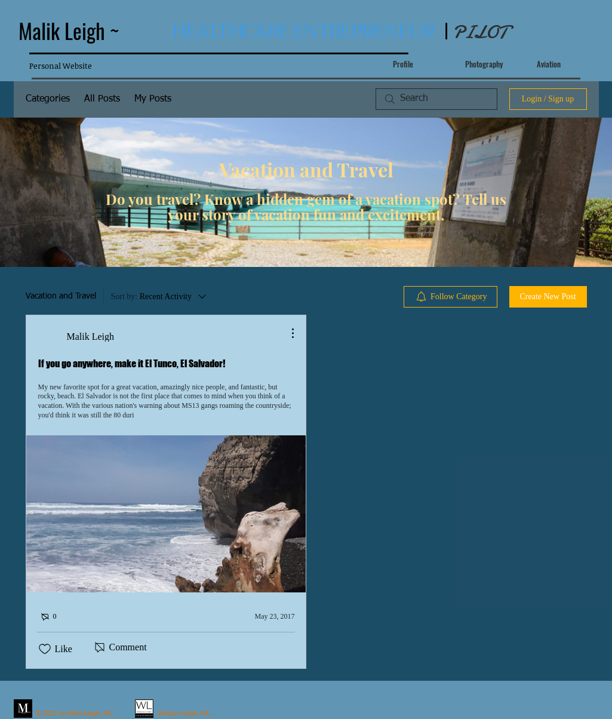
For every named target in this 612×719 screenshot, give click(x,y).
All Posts (102, 99)
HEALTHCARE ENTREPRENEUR (303, 31)
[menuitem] (450, 297)
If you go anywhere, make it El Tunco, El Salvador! (131, 363)
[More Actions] (286, 333)
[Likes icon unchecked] (45, 649)
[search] (436, 99)
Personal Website (60, 65)
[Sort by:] (159, 297)
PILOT (480, 32)
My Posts (152, 99)
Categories (48, 99)
